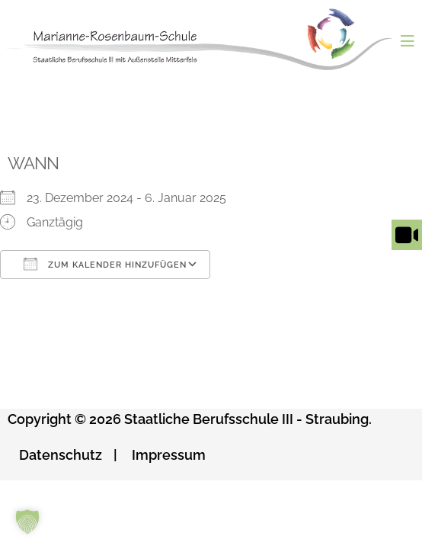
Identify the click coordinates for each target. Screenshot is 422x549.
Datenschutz (60, 455)
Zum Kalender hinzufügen (105, 264)
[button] (27, 521)
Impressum (169, 455)
